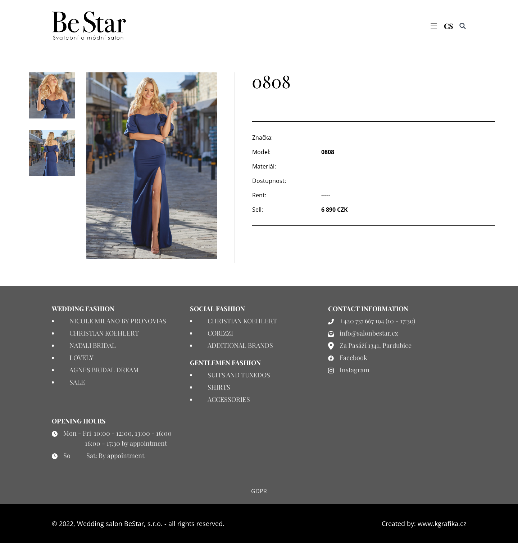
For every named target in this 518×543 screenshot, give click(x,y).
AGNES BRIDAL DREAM (104, 369)
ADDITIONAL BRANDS (240, 345)
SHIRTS (219, 387)
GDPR (259, 491)
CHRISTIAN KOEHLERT (104, 333)
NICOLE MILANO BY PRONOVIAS (117, 321)
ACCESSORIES (229, 399)
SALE (77, 382)
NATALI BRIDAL (92, 345)
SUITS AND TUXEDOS (239, 375)
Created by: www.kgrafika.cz (424, 523)
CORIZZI (220, 333)
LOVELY (81, 357)
